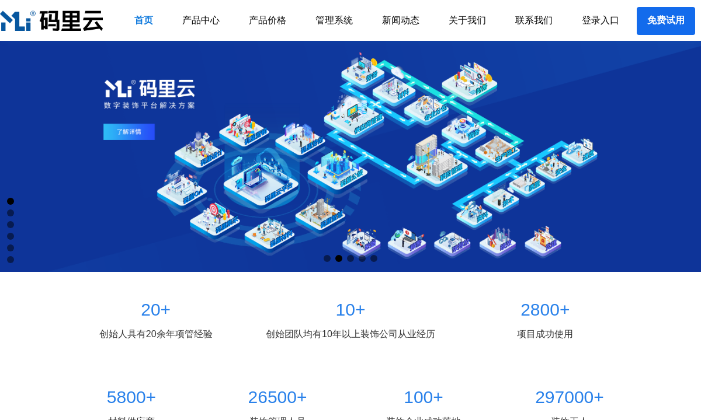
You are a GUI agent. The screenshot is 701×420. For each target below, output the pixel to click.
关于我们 (467, 20)
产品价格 (267, 20)
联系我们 (534, 20)
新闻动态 (400, 20)
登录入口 (600, 20)
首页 (143, 20)
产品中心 (201, 20)
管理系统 (334, 20)
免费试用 (666, 20)
